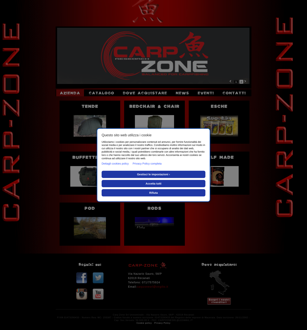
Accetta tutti (154, 183)
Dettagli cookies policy (115, 163)
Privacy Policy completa (147, 163)
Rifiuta (153, 192)
